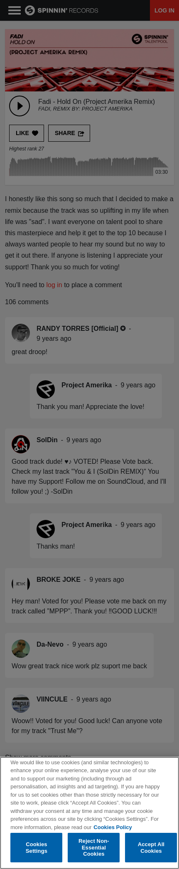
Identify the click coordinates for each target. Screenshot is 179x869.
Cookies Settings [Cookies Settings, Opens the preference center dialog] (36, 847)
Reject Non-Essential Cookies (93, 847)
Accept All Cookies (151, 847)
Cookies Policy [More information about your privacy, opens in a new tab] (112, 827)
